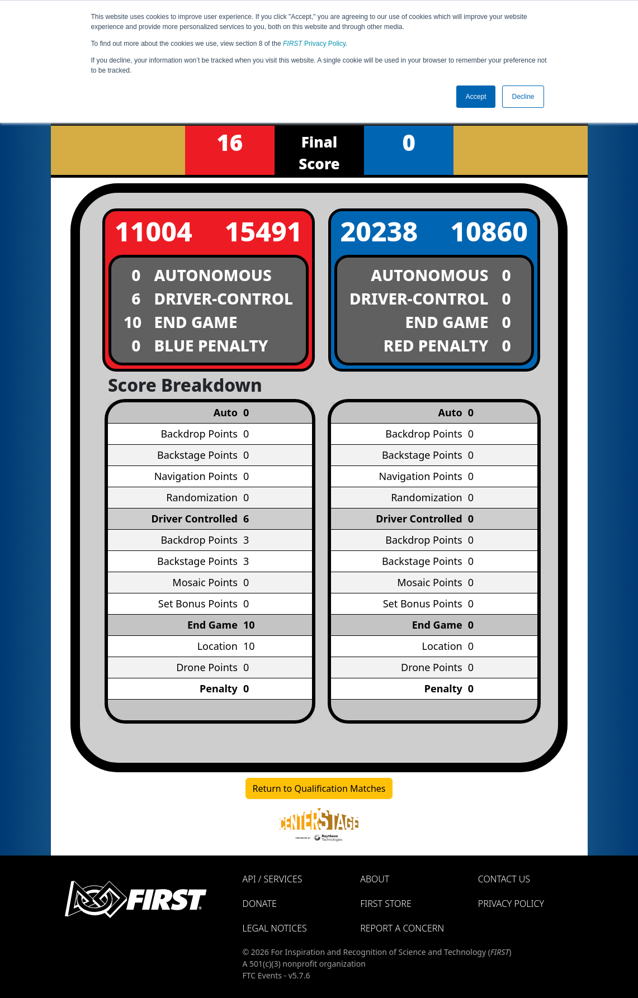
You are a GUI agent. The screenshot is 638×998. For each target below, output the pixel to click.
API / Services (273, 879)
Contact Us (504, 879)
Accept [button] (476, 97)
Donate (260, 903)
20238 (379, 231)
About (374, 879)
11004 (153, 231)
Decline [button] (523, 97)
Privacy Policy (314, 43)
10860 (489, 231)
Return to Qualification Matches (319, 788)
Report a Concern (402, 928)
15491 (264, 231)
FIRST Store (386, 903)
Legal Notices (275, 928)
